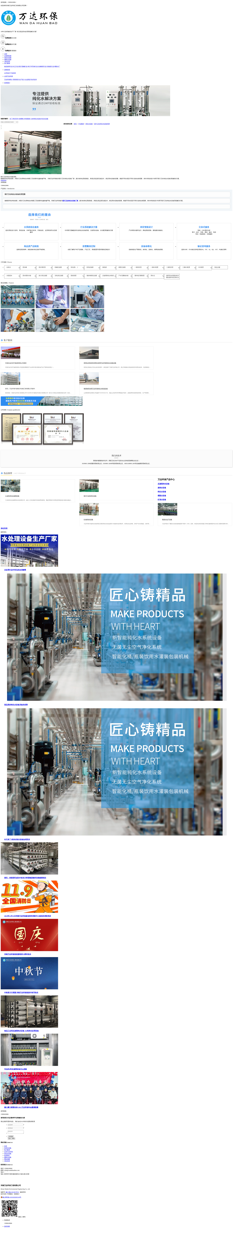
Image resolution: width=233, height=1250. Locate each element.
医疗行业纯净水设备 (90, 496)
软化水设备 (44, 118)
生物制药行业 (42, 66)
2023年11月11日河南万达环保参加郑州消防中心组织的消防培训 (27, 916)
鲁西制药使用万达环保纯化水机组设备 (96, 388)
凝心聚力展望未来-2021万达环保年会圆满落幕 (21, 1107)
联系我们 (7, 1156)
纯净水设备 (7, 1148)
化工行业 (16, 66)
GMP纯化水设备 (36, 118)
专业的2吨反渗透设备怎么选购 (15, 1069)
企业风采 (28, 79)
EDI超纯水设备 (88, 519)
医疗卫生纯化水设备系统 (102, 124)
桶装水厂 (57, 66)
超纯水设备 (162, 488)
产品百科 (13, 73)
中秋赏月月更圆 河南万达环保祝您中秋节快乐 (21, 992)
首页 (75, 124)
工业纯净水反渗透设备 (12, 496)
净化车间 (4, 528)
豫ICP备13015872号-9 (12, 1192)
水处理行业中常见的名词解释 (15, 570)
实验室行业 (50, 66)
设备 (100, 363)
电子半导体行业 (33, 66)
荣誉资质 (16, 79)
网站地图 (7, 1159)
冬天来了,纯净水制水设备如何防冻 (17, 839)
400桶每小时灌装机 (24, 118)
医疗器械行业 (23, 66)
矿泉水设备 (162, 499)
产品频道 (81, 124)
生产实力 (22, 79)
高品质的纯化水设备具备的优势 (16, 705)
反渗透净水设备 (163, 484)
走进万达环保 (8, 1152)
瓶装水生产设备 (167, 519)
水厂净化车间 (14, 118)
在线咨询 (3, 180)
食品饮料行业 (8, 66)
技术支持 (34, 79)
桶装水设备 (162, 496)
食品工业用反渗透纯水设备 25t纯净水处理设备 (21, 1031)
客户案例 (7, 1150)
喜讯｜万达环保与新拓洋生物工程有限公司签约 (20, 388)
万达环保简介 (8, 79)
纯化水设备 (89, 124)
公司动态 (7, 73)
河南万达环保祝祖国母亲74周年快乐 (17, 954)
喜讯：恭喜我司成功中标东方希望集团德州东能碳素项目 (25, 878)
